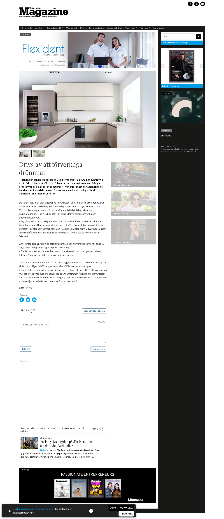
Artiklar (39, 28)
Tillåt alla (126, 513)
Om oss (145, 28)
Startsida (27, 28)
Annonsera (158, 28)
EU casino (166, 135)
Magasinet (71, 28)
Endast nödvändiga (121, 508)
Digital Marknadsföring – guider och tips (101, 28)
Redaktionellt (55, 28)
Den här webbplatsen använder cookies (33, 508)
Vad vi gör (131, 28)
